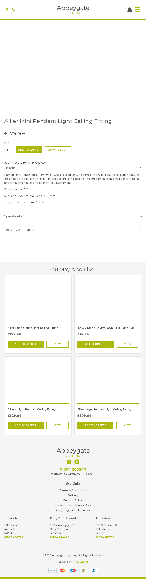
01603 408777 (13, 537)
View (57, 344)
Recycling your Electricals (73, 510)
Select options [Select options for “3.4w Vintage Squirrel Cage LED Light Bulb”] (95, 344)
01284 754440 (59, 537)
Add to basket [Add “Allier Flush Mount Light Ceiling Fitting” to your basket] (25, 344)
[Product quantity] (8, 149)
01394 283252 (105, 537)
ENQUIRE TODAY (58, 149)
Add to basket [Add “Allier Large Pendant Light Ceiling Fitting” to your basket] (95, 425)
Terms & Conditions (73, 490)
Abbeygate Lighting (73, 9)
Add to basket (29, 149)
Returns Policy (73, 500)
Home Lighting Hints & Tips (73, 505)
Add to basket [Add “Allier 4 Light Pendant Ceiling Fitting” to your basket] (25, 425)
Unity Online (81, 561)
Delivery (73, 495)
